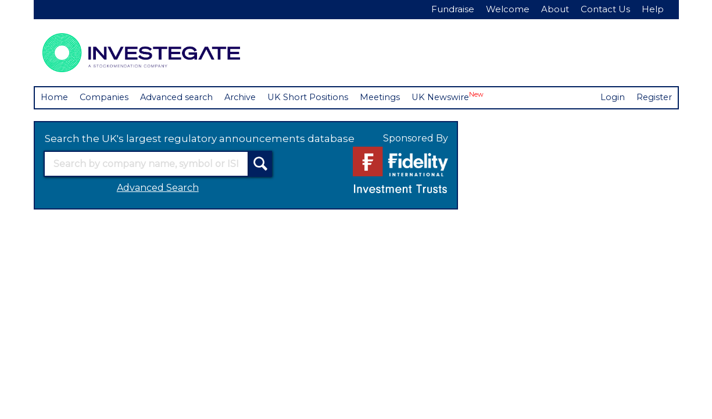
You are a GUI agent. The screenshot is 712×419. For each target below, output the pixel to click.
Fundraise (452, 9)
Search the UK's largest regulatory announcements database (200, 138)
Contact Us (605, 9)
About (555, 9)
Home (55, 97)
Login (611, 97)
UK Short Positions (316, 97)
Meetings (389, 97)
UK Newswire (459, 97)
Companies (106, 97)
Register (653, 97)
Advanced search (181, 97)
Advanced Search (158, 188)
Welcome (507, 9)
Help (653, 9)
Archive (247, 97)
